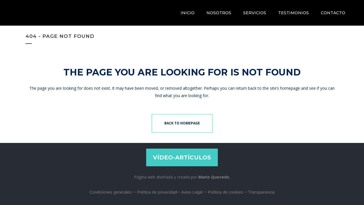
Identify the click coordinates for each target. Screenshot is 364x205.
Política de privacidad (157, 192)
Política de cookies (226, 192)
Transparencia (261, 192)
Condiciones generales (111, 192)
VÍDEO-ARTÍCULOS (182, 157)
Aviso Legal (192, 192)
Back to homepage (182, 123)
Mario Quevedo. (214, 177)
